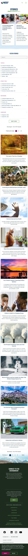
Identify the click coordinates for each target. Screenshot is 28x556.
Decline (13, 553)
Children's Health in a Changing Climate (14, 313)
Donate (14, 500)
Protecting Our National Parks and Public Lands (14, 187)
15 (18, 131)
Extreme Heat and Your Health (14, 219)
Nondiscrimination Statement (8, 542)
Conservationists (14, 520)
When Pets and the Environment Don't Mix (14, 249)
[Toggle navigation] (26, 3)
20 (21, 131)
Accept (5, 553)
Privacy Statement (6, 549)
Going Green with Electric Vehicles (14, 440)
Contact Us (5, 536)
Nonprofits (14, 507)
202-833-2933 (14, 536)
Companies (14, 512)
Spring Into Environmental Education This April (21, 27)
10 (16, 131)
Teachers (14, 510)
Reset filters (14, 121)
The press (14, 518)
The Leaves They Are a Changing (14, 156)
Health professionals (14, 515)
